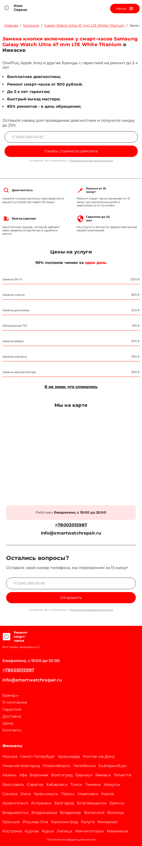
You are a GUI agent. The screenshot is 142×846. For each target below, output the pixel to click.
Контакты (11, 730)
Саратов (35, 784)
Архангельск (15, 803)
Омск (25, 794)
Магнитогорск (89, 831)
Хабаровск (56, 784)
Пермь (67, 794)
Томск (76, 784)
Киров (107, 794)
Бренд (10, 695)
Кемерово (107, 822)
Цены (8, 723)
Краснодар (69, 756)
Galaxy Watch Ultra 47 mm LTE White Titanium (84, 25)
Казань (9, 775)
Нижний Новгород (21, 765)
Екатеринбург (112, 765)
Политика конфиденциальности (71, 839)
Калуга (87, 822)
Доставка (11, 716)
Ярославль (13, 784)
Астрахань (41, 803)
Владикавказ (44, 812)
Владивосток (15, 812)
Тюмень (93, 784)
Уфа (23, 775)
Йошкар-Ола (35, 822)
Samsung (31, 25)
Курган (32, 831)
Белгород (64, 803)
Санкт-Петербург (37, 756)
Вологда (115, 812)
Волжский (94, 812)
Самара (9, 794)
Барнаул (84, 775)
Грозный (11, 822)
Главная (11, 25)
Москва (9, 756)
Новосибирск (56, 765)
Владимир (70, 812)
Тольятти (122, 775)
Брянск (116, 803)
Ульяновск (87, 794)
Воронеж (39, 775)
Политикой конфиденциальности (91, 160)
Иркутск (112, 784)
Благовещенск (92, 803)
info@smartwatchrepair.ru (71, 533)
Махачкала (117, 831)
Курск (48, 831)
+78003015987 (71, 525)
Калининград (64, 822)
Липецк (64, 831)
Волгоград (61, 775)
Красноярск (46, 794)
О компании (14, 702)
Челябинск (84, 765)
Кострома (12, 831)
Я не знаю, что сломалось (71, 386)
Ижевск (103, 775)
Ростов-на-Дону (99, 756)
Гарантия (11, 709)
